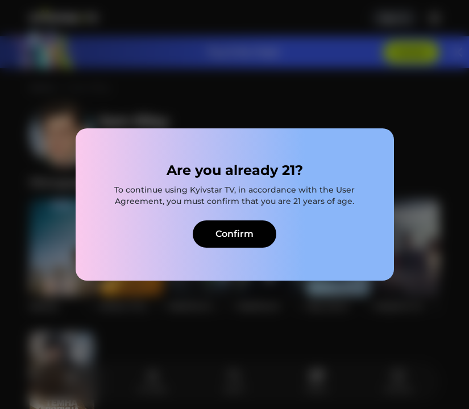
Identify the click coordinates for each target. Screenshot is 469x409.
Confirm (234, 233)
